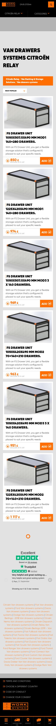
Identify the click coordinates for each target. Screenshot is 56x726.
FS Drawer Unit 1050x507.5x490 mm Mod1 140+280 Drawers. (26, 138)
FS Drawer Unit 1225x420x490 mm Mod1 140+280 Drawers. (24, 209)
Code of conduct (16, 692)
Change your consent (18, 697)
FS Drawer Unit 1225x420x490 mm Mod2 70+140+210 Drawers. (25, 495)
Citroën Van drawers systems (18, 604)
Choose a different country (22, 686)
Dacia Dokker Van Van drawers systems (24, 661)
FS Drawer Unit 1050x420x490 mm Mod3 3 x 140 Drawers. (27, 423)
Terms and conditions (18, 681)
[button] (15, 91)
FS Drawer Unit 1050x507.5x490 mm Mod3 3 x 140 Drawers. (27, 280)
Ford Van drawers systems (29, 608)
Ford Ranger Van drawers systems (21, 648)
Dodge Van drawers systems (28, 615)
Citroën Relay (13, 79)
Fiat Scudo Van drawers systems (33, 645)
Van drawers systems (27, 82)
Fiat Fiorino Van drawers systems (30, 635)
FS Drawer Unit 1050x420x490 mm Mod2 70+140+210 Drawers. (25, 352)
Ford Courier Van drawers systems (32, 658)
